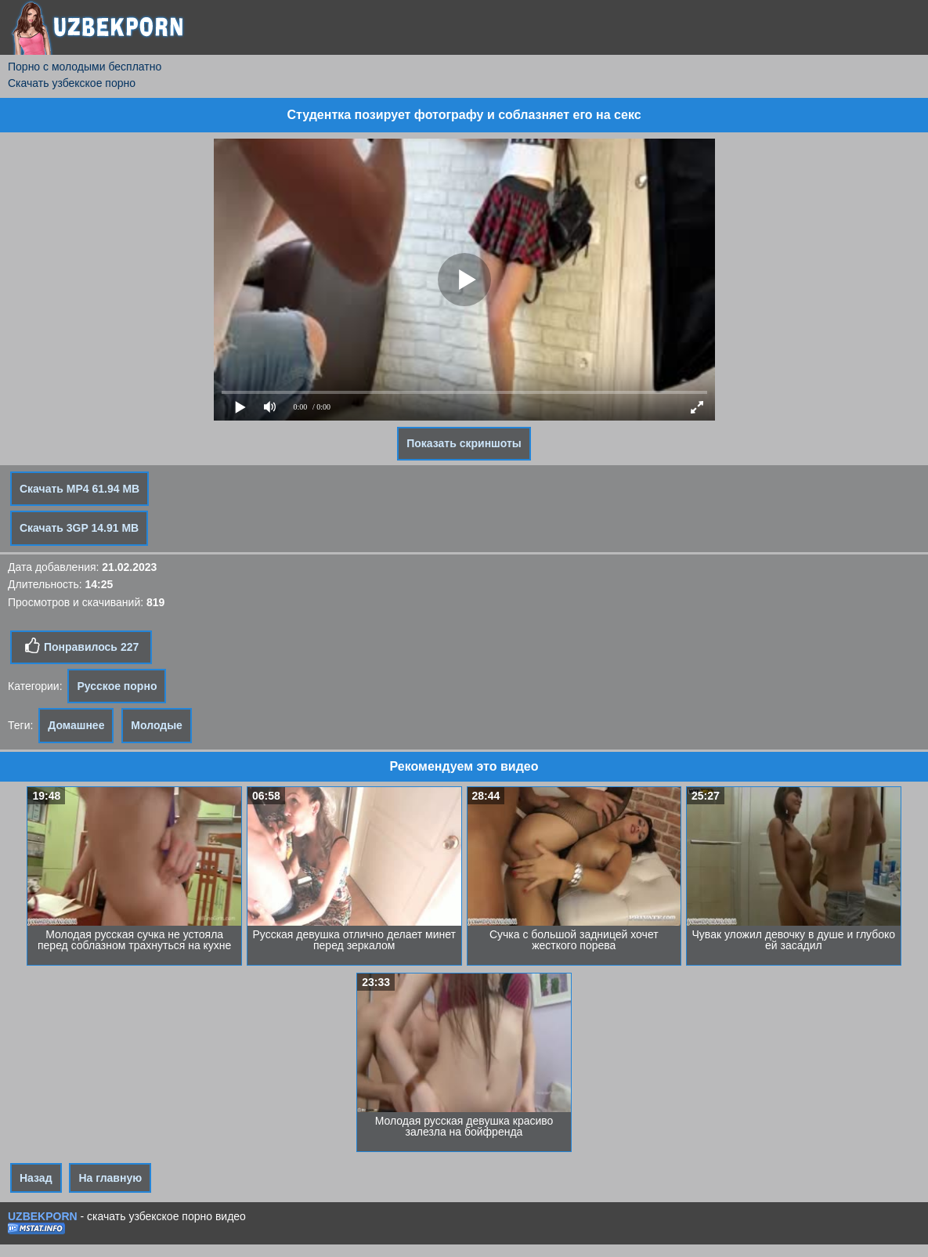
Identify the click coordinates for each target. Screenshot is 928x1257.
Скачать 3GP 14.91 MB (79, 528)
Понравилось (81, 646)
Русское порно (117, 686)
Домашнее (76, 725)
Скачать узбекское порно (71, 83)
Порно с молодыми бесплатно (84, 66)
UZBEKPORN (43, 1216)
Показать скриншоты (464, 443)
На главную (110, 1178)
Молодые (156, 725)
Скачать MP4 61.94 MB (79, 488)
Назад (36, 1178)
